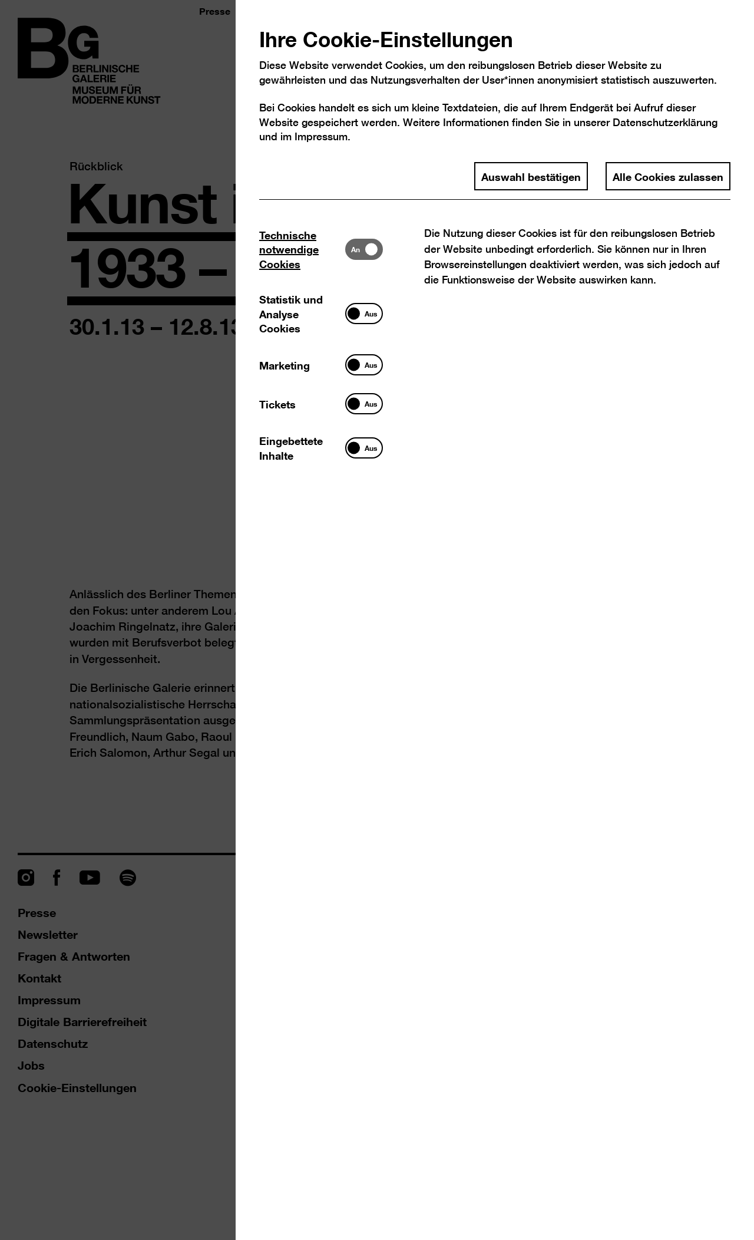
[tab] (302, 249)
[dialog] (377, 620)
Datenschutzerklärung (665, 122)
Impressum (321, 136)
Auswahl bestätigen (531, 176)
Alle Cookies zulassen (668, 176)
